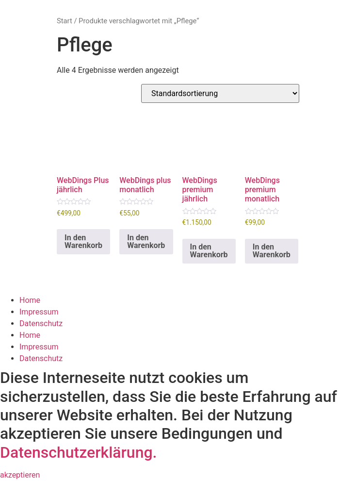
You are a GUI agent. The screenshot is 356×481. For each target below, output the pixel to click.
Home (29, 300)
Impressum (39, 311)
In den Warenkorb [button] (83, 241)
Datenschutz (41, 323)
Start (64, 21)
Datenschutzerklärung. (78, 452)
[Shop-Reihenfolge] (220, 93)
